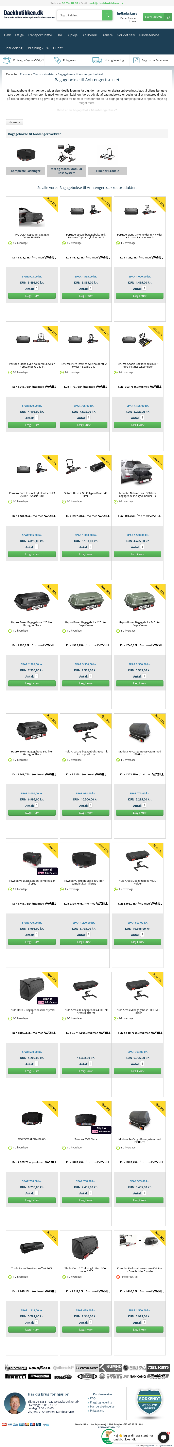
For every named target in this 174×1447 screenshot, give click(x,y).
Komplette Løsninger (25, 171)
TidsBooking (13, 48)
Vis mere (14, 122)
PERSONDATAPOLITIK (109, 1427)
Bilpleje (72, 35)
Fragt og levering (101, 1402)
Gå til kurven (153, 17)
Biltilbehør (89, 35)
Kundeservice (149, 35)
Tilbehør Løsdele (107, 171)
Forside (25, 74)
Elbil (59, 35)
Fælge (19, 35)
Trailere (107, 35)
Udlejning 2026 (38, 48)
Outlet (58, 48)
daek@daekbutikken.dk (106, 3)
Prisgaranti (97, 1410)
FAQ (93, 1398)
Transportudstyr (40, 35)
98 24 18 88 (70, 3)
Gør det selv (126, 35)
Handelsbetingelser (103, 1406)
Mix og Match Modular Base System (66, 171)
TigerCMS (150, 1445)
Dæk (7, 35)
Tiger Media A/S (165, 1445)
